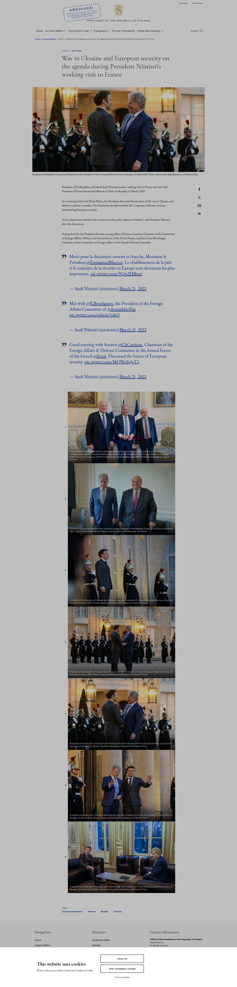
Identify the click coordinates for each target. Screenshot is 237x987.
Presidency (100, 30)
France (91, 911)
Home (39, 30)
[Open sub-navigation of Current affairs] (64, 30)
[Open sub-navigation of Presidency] (108, 30)
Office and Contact (148, 30)
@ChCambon (130, 344)
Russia (104, 911)
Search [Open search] (195, 30)
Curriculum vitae (78, 30)
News (66, 51)
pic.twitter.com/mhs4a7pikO (94, 315)
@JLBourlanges (99, 303)
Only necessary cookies (122, 968)
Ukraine (117, 911)
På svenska (197, 3)
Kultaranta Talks (100, 940)
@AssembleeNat (121, 309)
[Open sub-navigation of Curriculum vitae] (90, 30)
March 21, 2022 (132, 288)
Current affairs (54, 30)
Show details (122, 977)
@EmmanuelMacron (105, 262)
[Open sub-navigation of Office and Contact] (161, 30)
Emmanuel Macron (72, 911)
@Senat (99, 356)
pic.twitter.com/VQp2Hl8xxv (116, 274)
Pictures (96, 945)
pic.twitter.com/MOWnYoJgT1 (111, 362)
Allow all (122, 958)
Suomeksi (183, 3)
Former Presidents (123, 30)
